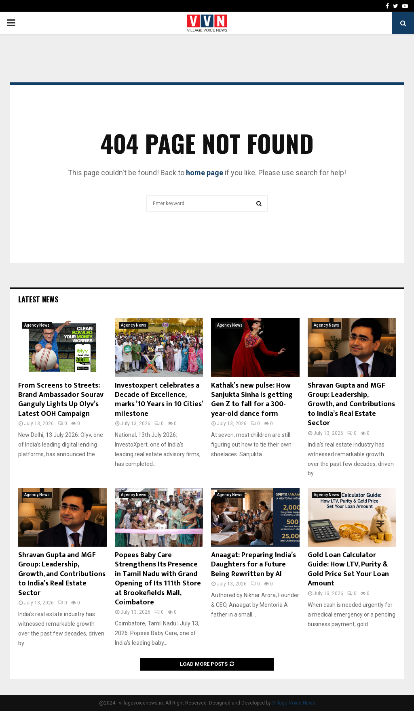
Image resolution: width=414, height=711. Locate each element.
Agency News (37, 325)
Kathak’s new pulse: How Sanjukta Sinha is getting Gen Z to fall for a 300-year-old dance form (252, 400)
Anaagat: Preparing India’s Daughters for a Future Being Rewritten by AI (253, 564)
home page (204, 172)
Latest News (38, 299)
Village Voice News (293, 703)
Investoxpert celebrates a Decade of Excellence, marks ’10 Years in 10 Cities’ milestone (158, 400)
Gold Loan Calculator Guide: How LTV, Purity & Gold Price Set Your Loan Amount (348, 569)
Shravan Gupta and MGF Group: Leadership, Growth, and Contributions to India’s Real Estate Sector (351, 405)
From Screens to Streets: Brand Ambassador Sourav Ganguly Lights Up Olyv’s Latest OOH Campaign (61, 400)
